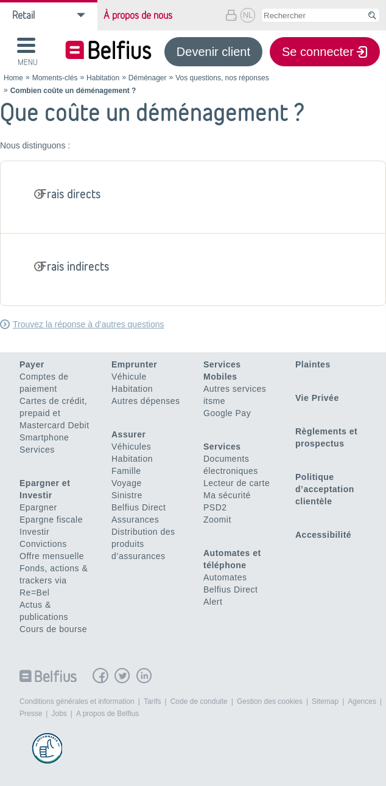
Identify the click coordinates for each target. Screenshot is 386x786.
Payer (31, 364)
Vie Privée (317, 398)
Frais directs (70, 194)
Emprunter (134, 364)
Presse (30, 713)
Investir (34, 532)
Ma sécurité (227, 495)
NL (248, 14)
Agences (362, 701)
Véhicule (129, 376)
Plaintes (313, 364)
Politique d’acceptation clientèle (324, 489)
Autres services (234, 389)
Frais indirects (75, 266)
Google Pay (227, 413)
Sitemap (325, 701)
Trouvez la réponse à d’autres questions (88, 324)
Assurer (128, 434)
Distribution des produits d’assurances (143, 544)
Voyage (126, 483)
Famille (126, 471)
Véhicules (131, 446)
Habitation (102, 78)
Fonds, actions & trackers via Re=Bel (53, 580)
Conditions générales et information (77, 701)
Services (37, 449)
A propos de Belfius (107, 713)
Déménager (147, 78)
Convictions (43, 544)
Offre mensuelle (51, 556)
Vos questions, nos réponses (221, 78)
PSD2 (215, 507)
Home (13, 78)
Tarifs (152, 701)
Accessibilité (323, 535)
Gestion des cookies (270, 701)
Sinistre (126, 495)
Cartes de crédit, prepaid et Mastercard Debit (54, 413)
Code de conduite (199, 701)
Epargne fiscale (51, 519)
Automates (225, 577)
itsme (214, 401)
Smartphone (44, 437)
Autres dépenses (145, 401)
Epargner (38, 507)
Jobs (58, 713)
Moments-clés (55, 78)
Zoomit (217, 519)
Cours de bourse (53, 629)
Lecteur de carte (236, 483)
